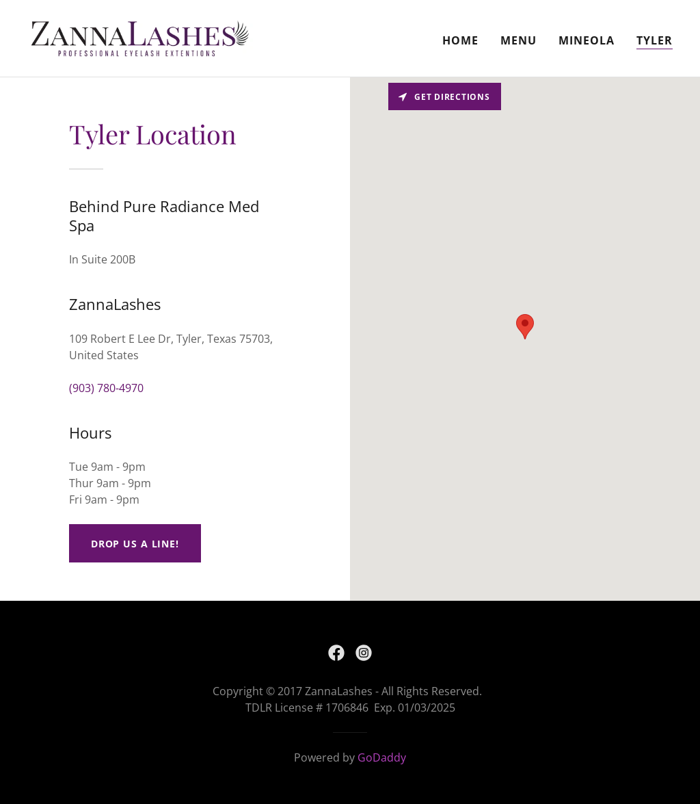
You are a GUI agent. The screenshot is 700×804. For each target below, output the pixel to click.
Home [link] (460, 40)
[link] (140, 36)
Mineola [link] (586, 40)
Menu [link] (518, 40)
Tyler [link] (654, 40)
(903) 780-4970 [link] (106, 387)
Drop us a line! (135, 543)
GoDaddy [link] (382, 757)
